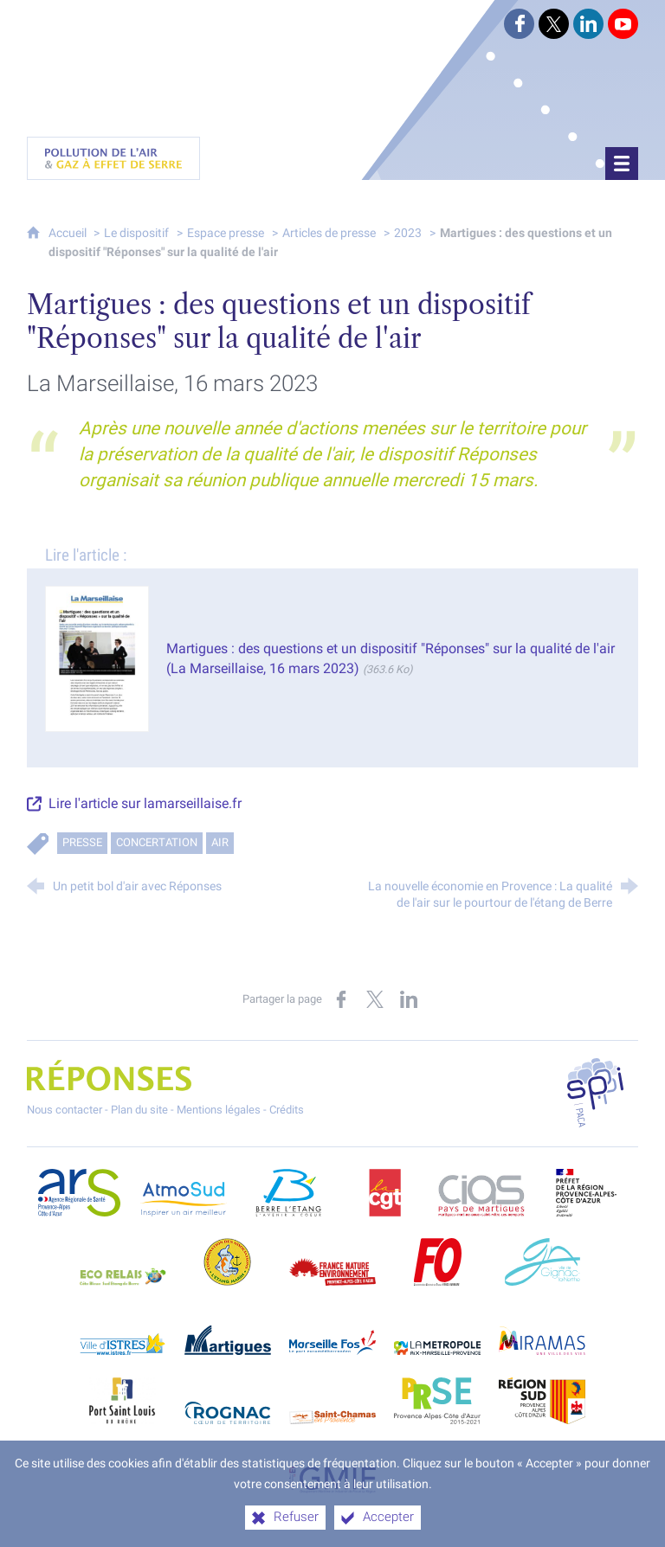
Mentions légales (219, 1107)
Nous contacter (64, 1107)
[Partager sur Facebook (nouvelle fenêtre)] (341, 997)
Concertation (156, 840)
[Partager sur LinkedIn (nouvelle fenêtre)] (408, 997)
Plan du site (139, 1107)
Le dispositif (136, 230)
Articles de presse (329, 230)
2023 (408, 230)
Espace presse (225, 230)
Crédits (286, 1107)
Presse (82, 840)
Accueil (68, 230)
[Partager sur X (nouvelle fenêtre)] (375, 997)
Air (220, 840)
